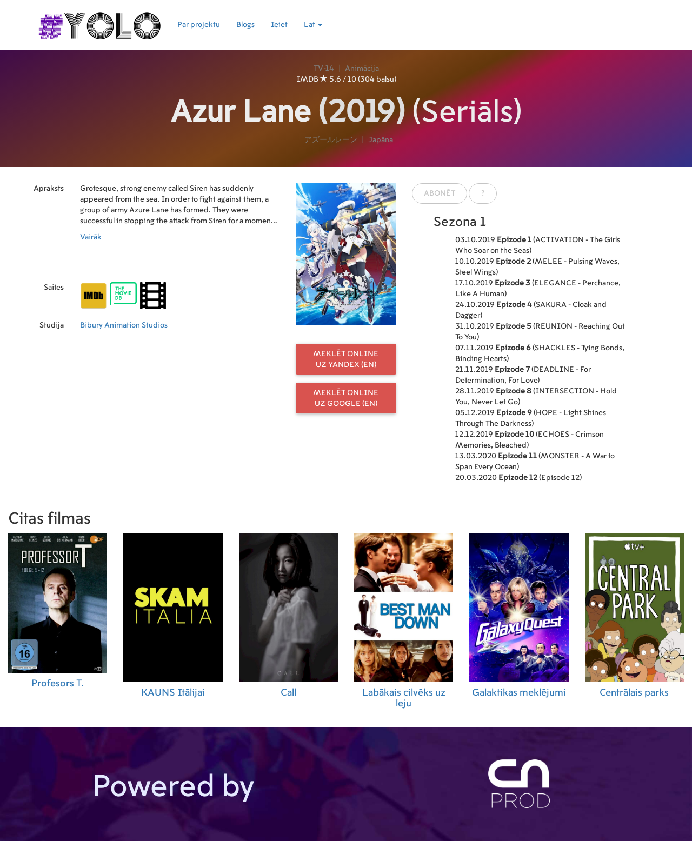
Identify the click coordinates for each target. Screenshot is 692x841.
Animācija (362, 68)
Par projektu (198, 25)
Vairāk (91, 237)
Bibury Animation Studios (124, 325)
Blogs (245, 25)
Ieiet (279, 25)
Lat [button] (313, 25)
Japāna (380, 140)
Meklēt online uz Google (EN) (345, 398)
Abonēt (439, 193)
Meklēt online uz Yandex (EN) (345, 359)
